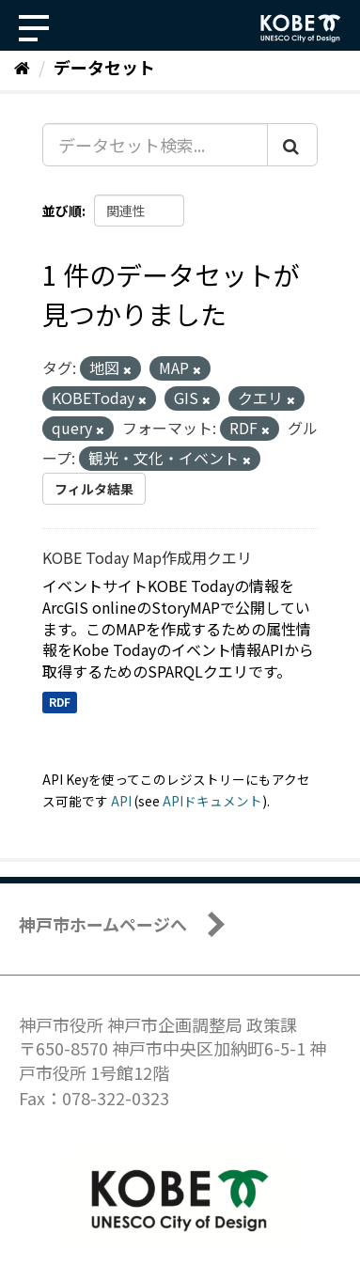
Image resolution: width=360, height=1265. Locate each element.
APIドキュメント (212, 800)
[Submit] (292, 144)
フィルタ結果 (94, 488)
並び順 (62, 210)
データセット (104, 67)
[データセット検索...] (155, 144)
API (121, 800)
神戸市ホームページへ (103, 924)
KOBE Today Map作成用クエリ (147, 557)
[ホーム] (22, 67)
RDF (59, 702)
